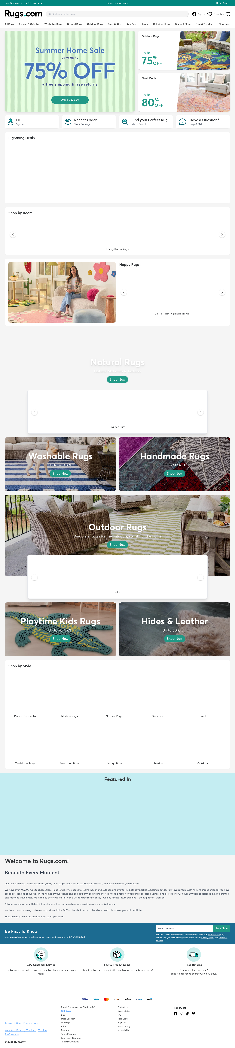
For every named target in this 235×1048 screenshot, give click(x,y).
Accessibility (123, 1030)
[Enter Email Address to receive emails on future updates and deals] (184, 928)
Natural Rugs (74, 23)
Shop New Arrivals (117, 2)
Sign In (198, 14)
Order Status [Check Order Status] (124, 1011)
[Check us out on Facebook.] (175, 1014)
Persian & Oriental (29, 23)
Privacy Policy (214, 934)
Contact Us (123, 1007)
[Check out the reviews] (185, 1030)
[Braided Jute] (117, 412)
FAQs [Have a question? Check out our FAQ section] (120, 1015)
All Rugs (9, 23)
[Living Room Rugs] (117, 234)
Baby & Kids (114, 23)
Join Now (222, 928)
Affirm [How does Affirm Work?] (64, 1026)
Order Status (223, 2)
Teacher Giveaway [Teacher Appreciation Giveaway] (70, 1041)
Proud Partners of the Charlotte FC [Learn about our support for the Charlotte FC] (78, 1007)
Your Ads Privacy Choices (20, 1030)
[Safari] (117, 577)
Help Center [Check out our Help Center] (123, 1018)
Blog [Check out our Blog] (63, 1015)
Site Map (65, 1022)
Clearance (224, 23)
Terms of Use (13, 1023)
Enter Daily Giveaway (71, 1038)
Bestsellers (66, 1030)
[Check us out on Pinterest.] (194, 1014)
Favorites (215, 14)
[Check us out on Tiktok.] (187, 1014)
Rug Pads (131, 23)
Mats (145, 23)
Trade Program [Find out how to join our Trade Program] (68, 1034)
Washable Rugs (53, 23)
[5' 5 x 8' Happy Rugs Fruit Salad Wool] (173, 292)
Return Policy (124, 1026)
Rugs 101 (122, 1022)
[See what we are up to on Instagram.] (181, 1014)
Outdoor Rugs (95, 23)
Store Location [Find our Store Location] (68, 1018)
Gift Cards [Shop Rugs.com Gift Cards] (66, 1011)
